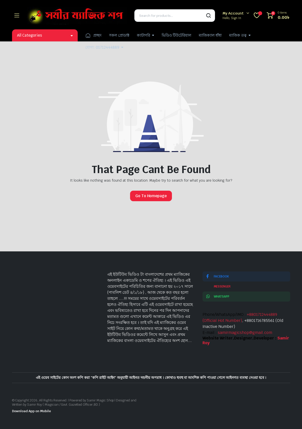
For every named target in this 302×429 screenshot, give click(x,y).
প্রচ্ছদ (93, 35)
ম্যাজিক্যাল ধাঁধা (210, 35)
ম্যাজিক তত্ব (238, 35)
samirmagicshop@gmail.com (245, 332)
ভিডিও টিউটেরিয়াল (176, 35)
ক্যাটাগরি (143, 35)
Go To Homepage (151, 195)
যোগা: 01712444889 (102, 47)
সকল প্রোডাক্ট (119, 35)
